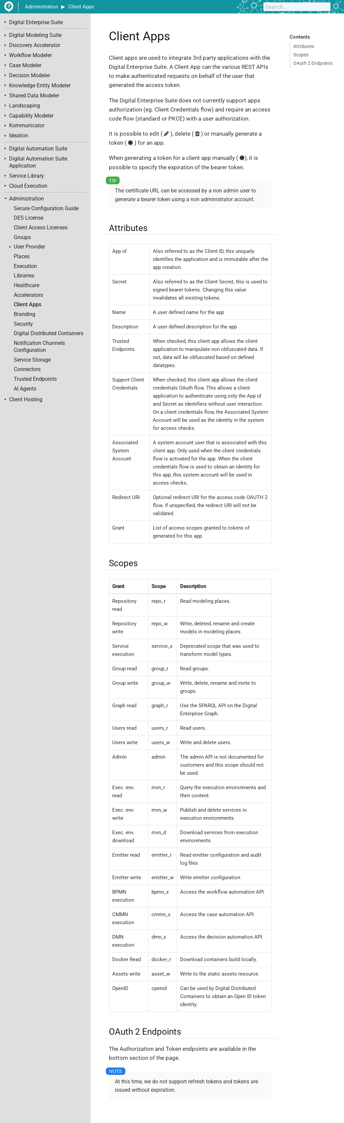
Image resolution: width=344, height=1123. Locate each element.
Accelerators (28, 295)
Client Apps (81, 7)
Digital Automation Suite (38, 149)
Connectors (27, 369)
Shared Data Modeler (34, 96)
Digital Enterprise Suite (36, 22)
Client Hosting (25, 400)
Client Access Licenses (41, 228)
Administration (41, 7)
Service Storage (32, 360)
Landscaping (24, 106)
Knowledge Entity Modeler (40, 86)
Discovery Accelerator (34, 45)
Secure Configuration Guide (46, 209)
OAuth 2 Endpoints (313, 63)
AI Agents (25, 389)
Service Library (26, 176)
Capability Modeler (31, 116)
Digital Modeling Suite (35, 35)
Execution (25, 266)
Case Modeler (25, 65)
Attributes (303, 46)
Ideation (18, 136)
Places (22, 257)
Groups (22, 237)
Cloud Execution (28, 186)
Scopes (300, 54)
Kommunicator (26, 126)
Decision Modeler (29, 76)
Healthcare (26, 285)
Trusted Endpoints (35, 379)
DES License (28, 218)
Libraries (24, 276)
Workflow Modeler (30, 55)
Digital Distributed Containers (48, 333)
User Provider (29, 247)
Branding (24, 314)
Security (23, 324)
